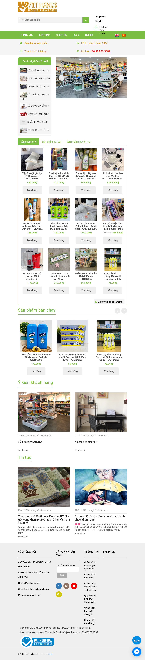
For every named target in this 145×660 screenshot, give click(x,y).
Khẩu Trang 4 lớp (34, 122)
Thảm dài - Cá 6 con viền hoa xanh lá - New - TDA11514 (59, 277)
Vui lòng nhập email (66, 565)
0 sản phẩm (102, 31)
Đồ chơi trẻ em (32, 70)
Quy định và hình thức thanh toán (90, 599)
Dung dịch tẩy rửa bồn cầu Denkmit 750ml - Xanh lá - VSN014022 (86, 177)
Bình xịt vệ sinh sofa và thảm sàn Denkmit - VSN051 (32, 226)
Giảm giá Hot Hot (33, 114)
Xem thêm (110, 302)
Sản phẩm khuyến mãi (78, 141)
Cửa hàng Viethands (30, 441)
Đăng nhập (100, 17)
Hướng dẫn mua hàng (89, 622)
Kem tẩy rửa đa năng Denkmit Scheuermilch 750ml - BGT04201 (112, 277)
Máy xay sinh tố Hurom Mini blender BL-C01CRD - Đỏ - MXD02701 (32, 279)
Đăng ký (98, 21)
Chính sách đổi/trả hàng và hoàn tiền (90, 586)
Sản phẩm (44, 35)
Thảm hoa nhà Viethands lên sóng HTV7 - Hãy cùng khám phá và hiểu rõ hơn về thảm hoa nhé (44, 519)
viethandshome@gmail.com (35, 589)
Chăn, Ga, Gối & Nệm (35, 78)
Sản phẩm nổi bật (51, 141)
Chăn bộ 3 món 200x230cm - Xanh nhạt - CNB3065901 (86, 226)
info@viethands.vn (30, 583)
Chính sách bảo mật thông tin (89, 611)
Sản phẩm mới (28, 141)
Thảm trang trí (33, 86)
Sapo (50, 654)
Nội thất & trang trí (33, 96)
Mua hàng (32, 190)
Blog (76, 35)
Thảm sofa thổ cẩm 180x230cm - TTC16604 (86, 276)
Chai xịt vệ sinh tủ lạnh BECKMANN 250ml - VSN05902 (59, 176)
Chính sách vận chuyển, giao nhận (90, 565)
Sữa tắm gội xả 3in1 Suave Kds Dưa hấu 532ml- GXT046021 (59, 227)
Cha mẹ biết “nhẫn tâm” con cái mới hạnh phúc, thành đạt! (100, 518)
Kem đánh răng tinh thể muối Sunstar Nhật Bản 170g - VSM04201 (72, 357)
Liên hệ (89, 35)
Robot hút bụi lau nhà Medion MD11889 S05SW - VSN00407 (112, 177)
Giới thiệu (61, 35)
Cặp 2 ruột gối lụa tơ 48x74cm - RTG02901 (32, 176)
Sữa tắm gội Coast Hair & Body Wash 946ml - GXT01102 (36, 357)
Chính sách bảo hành (89, 576)
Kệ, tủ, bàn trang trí (86, 441)
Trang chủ (27, 35)
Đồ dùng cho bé (32, 130)
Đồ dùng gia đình (33, 106)
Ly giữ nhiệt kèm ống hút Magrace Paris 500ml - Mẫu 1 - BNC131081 (113, 227)
